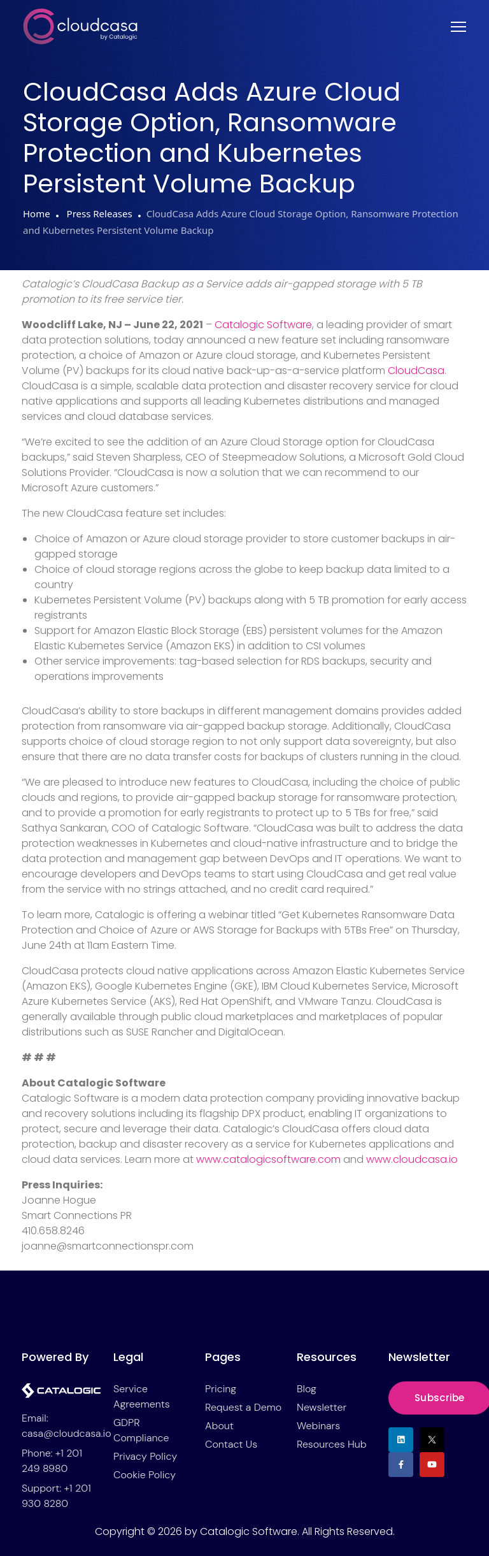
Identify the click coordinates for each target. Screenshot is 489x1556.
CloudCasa (416, 370)
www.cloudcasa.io (412, 1159)
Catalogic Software (263, 324)
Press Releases (98, 213)
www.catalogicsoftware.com (268, 1159)
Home (36, 213)
